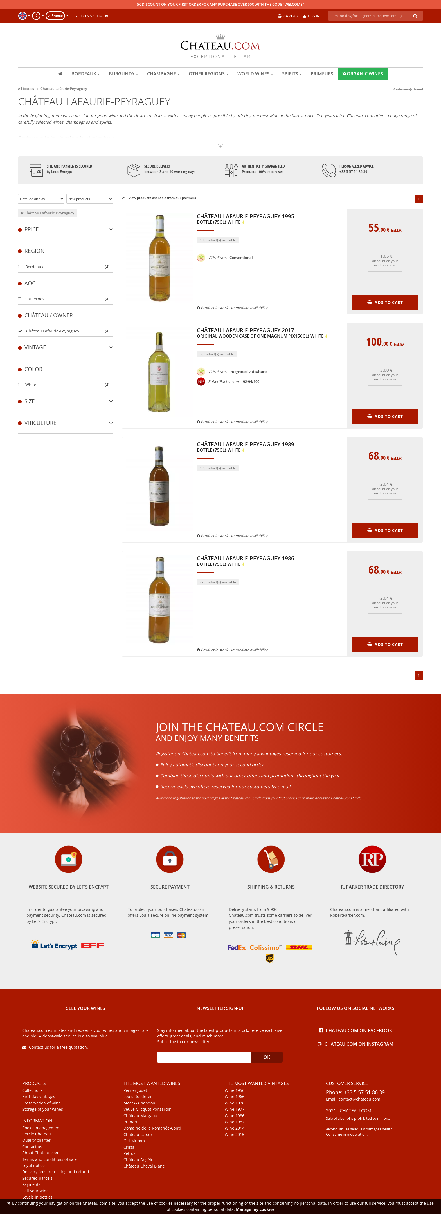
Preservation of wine (41, 1103)
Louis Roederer (137, 1097)
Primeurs (322, 74)
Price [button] (65, 229)
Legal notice (33, 1166)
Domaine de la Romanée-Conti (152, 1128)
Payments (31, 1184)
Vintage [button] (65, 347)
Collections (32, 1090)
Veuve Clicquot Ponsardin (147, 1109)
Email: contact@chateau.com (353, 1099)
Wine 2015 (234, 1135)
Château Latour (137, 1135)
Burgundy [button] (123, 74)
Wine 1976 (234, 1103)
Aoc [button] (26, 283)
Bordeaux (30, 266)
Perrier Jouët (135, 1090)
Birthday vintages (38, 1097)
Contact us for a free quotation (54, 1047)
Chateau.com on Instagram (355, 1043)
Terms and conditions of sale (49, 1159)
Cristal (129, 1147)
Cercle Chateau (36, 1134)
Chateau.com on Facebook (355, 1030)
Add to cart (385, 302)
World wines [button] (255, 74)
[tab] (65, 229)
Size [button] (65, 401)
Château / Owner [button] (45, 315)
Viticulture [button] (65, 423)
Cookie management (41, 1128)
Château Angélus (139, 1160)
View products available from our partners (159, 197)
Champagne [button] (163, 74)
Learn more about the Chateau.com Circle (328, 798)
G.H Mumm (134, 1141)
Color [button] (30, 369)
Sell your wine (35, 1191)
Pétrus (129, 1153)
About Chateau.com (40, 1153)
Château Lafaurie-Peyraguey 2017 (262, 333)
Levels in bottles (37, 1197)
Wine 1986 (234, 1116)
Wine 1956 (234, 1090)
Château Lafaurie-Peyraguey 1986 (245, 561)
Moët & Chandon (139, 1103)
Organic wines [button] (362, 74)
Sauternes (31, 299)
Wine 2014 (234, 1128)
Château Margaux (140, 1116)
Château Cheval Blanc (144, 1166)
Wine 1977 (234, 1109)
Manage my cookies (255, 1209)
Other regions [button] (208, 74)
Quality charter (36, 1140)
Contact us (32, 1147)
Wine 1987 (234, 1122)
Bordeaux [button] (85, 74)
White (27, 384)
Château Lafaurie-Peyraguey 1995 (245, 219)
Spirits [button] (292, 74)
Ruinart (130, 1122)
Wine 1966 (234, 1097)
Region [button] (31, 251)
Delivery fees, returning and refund (55, 1172)
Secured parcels (37, 1178)
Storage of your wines (42, 1109)
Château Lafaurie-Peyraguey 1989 (245, 447)
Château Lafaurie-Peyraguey (47, 212)
